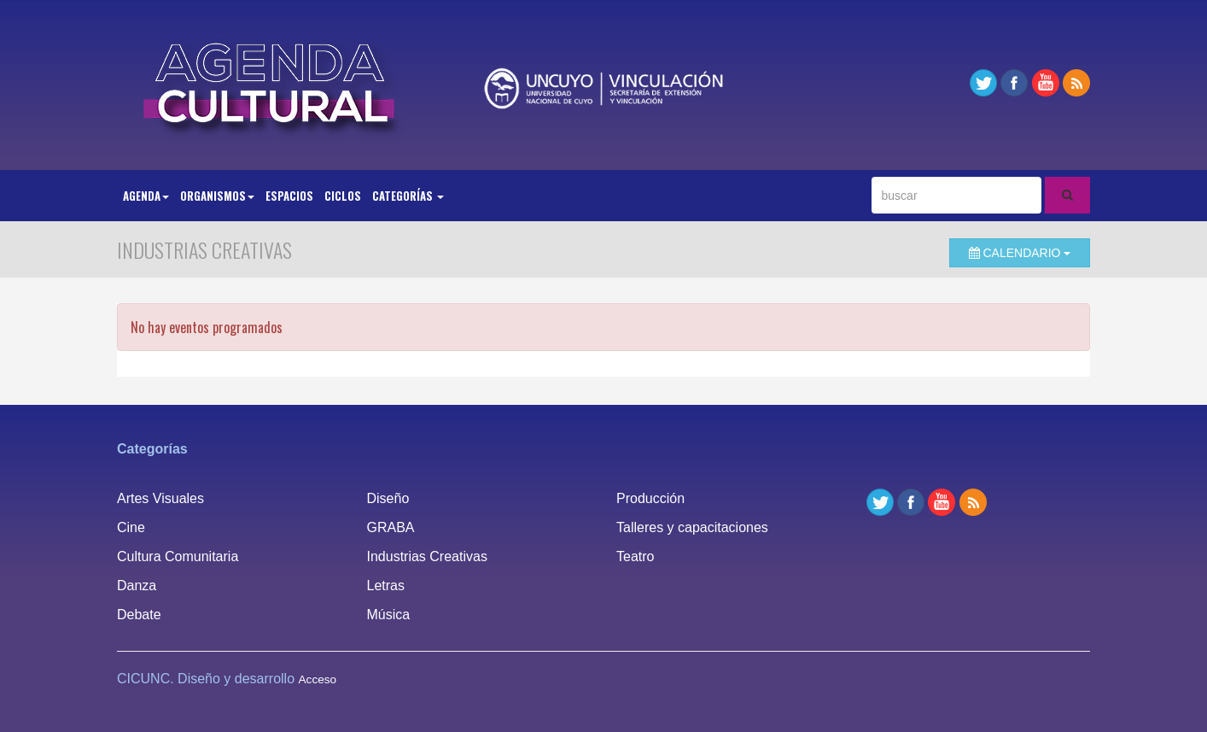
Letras (386, 585)
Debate (139, 614)
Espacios (289, 195)
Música (389, 614)
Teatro (635, 556)
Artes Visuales (160, 498)
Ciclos (342, 195)
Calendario (1020, 253)
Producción (650, 498)
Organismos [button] (217, 195)
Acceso (318, 679)
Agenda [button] (146, 195)
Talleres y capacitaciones (692, 527)
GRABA (391, 527)
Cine (131, 527)
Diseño (388, 498)
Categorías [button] (408, 195)
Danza (136, 585)
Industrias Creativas (427, 556)
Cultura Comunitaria (177, 556)
